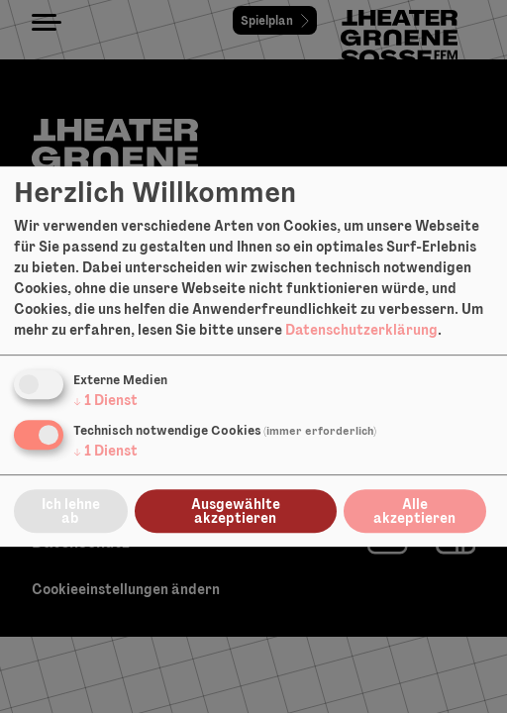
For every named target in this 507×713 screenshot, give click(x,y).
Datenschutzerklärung (361, 330)
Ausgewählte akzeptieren (235, 511)
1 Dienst (105, 400)
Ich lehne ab (71, 511)
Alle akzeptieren (414, 511)
